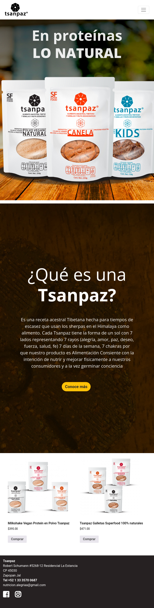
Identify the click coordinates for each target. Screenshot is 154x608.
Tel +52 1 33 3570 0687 (20, 580)
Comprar (17, 539)
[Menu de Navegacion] (143, 10)
